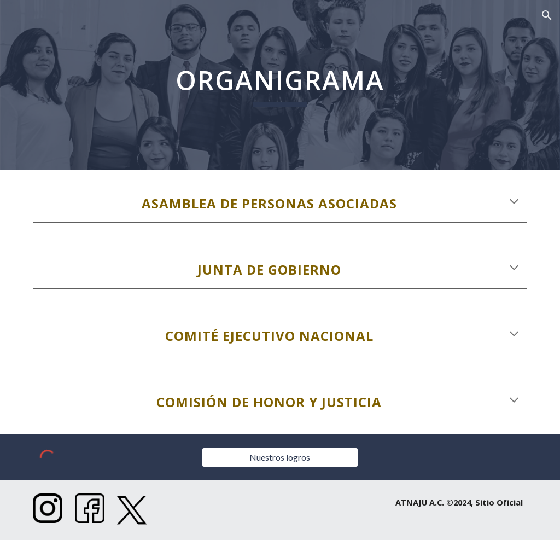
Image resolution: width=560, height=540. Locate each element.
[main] (280, 85)
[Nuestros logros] (280, 457)
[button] (547, 15)
